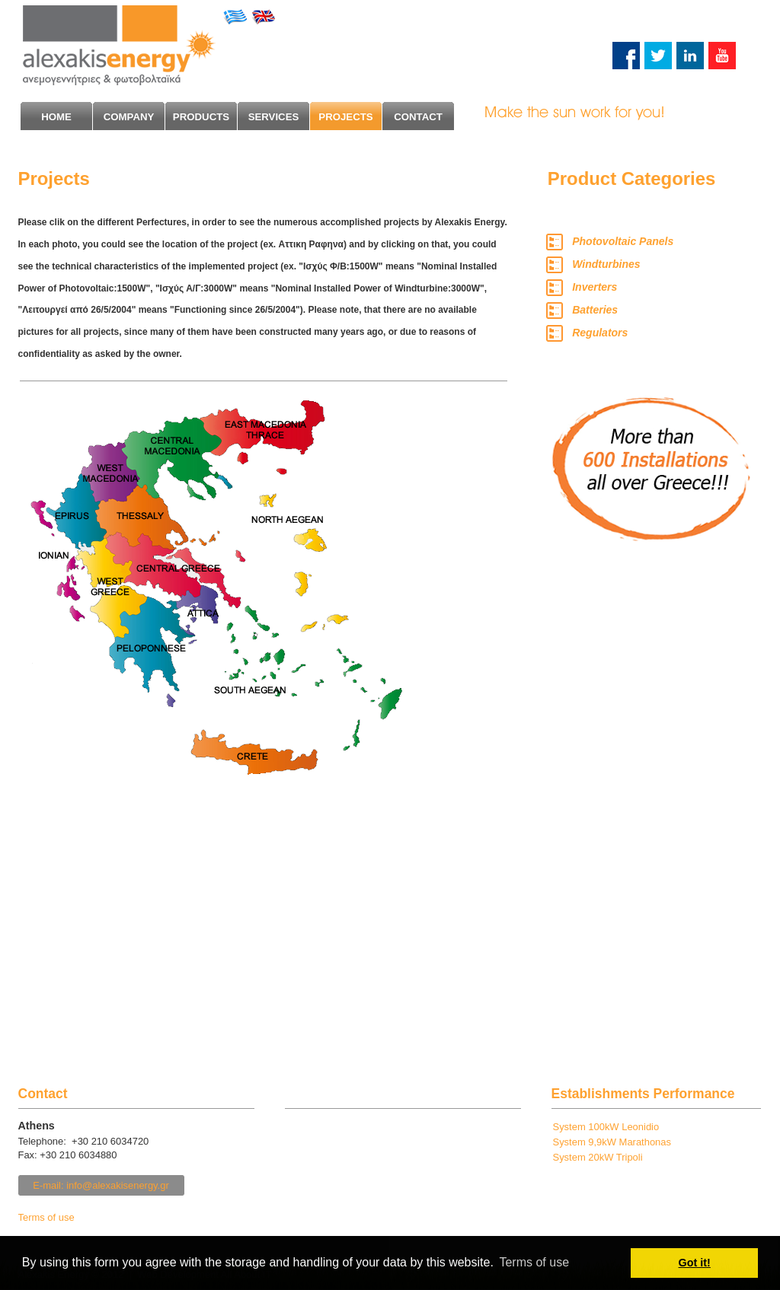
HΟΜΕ (56, 117)
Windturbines (606, 264)
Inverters (594, 287)
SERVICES (273, 117)
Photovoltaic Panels (622, 241)
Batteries (595, 310)
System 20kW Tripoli (598, 1157)
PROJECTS (345, 117)
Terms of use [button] (534, 1262)
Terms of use (46, 1217)
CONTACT (418, 117)
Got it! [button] (695, 1263)
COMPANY (129, 117)
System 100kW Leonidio (606, 1126)
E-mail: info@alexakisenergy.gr (101, 1185)
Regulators (600, 332)
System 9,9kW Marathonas (612, 1142)
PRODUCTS (201, 117)
